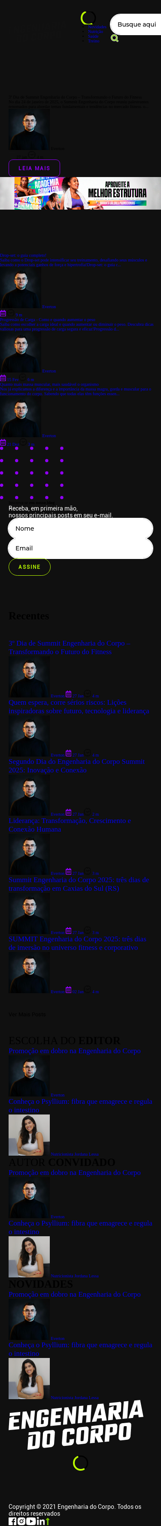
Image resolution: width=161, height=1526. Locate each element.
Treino (93, 41)
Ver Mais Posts (27, 1014)
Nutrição (95, 31)
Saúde (93, 36)
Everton (36, 1338)
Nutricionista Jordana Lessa (54, 1397)
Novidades (97, 26)
